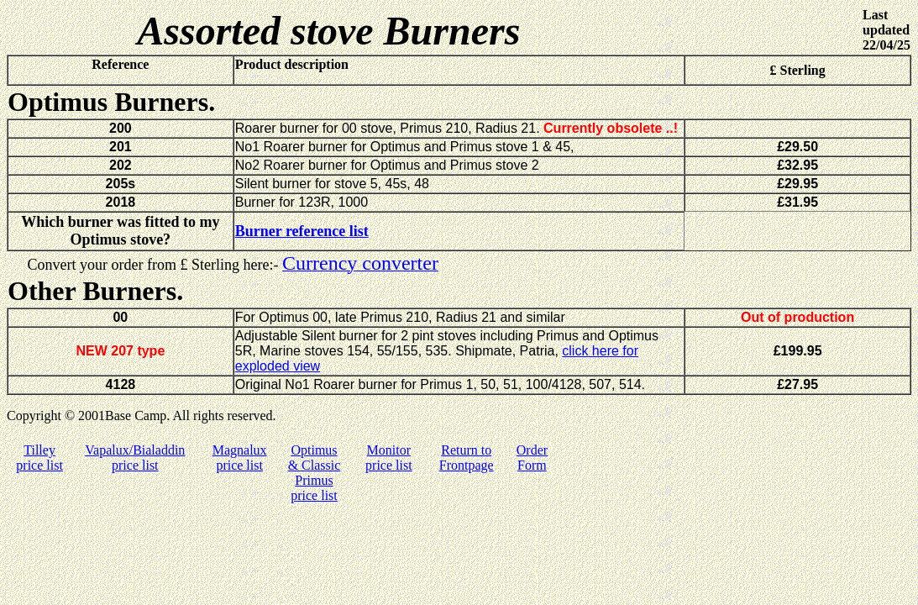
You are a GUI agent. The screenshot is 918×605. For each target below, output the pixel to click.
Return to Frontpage (466, 457)
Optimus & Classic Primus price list (314, 472)
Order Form (532, 457)
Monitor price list (388, 457)
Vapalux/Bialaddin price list (135, 457)
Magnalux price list (239, 457)
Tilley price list (39, 457)
